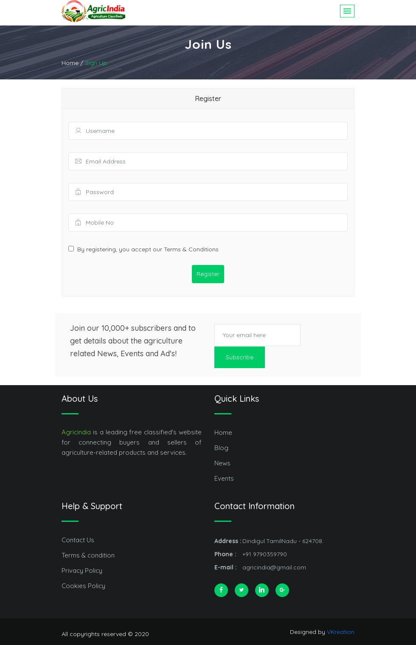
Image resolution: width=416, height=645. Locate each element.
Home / (72, 63)
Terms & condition (88, 555)
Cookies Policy (83, 585)
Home (223, 432)
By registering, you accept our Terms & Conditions (148, 249)
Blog (221, 447)
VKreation (340, 631)
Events (224, 478)
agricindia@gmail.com (274, 567)
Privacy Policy (82, 570)
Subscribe (239, 357)
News (222, 463)
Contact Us (78, 539)
